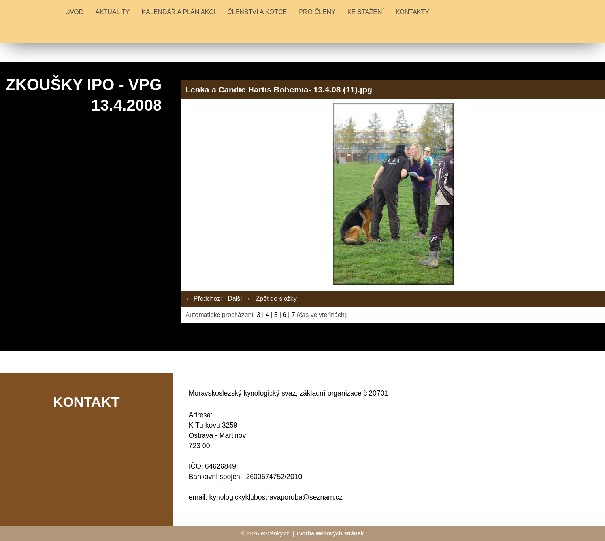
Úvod (74, 12)
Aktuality (112, 12)
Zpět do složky (276, 298)
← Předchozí (203, 298)
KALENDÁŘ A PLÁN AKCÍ (178, 12)
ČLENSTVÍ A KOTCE (257, 12)
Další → (239, 298)
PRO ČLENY (317, 12)
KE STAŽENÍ (365, 12)
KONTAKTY (412, 12)
